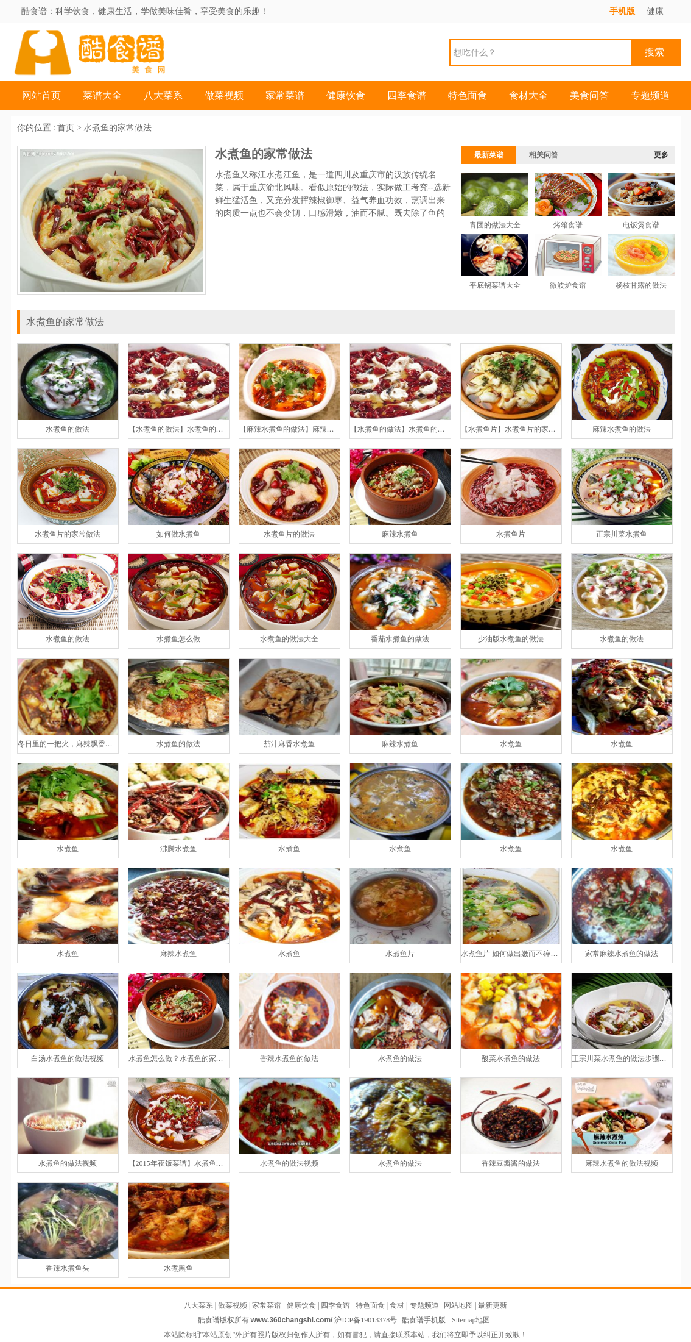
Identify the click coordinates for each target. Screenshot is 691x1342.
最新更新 (492, 1305)
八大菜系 (163, 95)
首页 (65, 127)
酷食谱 (34, 11)
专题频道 (650, 95)
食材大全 (528, 95)
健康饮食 (345, 95)
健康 (655, 11)
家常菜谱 (284, 95)
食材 (397, 1305)
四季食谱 (406, 95)
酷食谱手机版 (424, 1320)
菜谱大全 (102, 95)
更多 (661, 155)
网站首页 (41, 95)
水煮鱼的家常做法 (117, 127)
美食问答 (589, 95)
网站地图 (458, 1305)
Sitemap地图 (471, 1320)
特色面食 (467, 95)
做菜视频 (224, 95)
